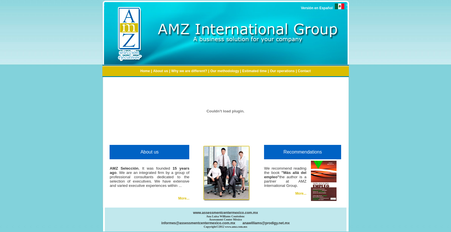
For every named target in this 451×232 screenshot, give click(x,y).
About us (160, 71)
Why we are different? (189, 71)
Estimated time (254, 71)
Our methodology (225, 71)
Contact (304, 71)
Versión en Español (322, 8)
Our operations (282, 71)
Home (145, 71)
